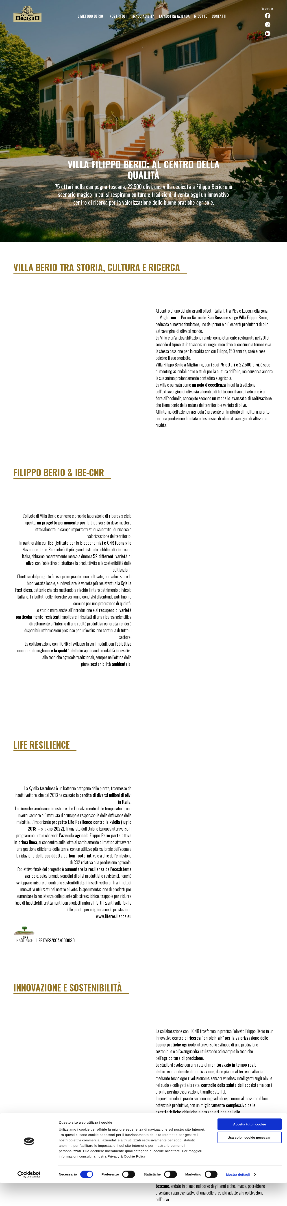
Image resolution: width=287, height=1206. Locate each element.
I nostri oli (117, 16)
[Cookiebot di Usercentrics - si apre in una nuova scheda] (29, 1197)
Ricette (200, 16)
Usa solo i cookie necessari (250, 1160)
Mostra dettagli (238, 1197)
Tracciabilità (142, 16)
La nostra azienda (174, 16)
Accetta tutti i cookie (249, 1147)
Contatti (219, 16)
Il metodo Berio (89, 16)
